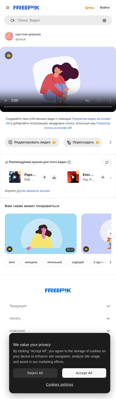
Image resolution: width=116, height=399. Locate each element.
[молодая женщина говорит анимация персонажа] (41, 234)
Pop (85, 179)
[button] (10, 20)
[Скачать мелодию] (54, 177)
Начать (60, 318)
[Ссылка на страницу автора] (9, 36)
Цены (89, 8)
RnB (27, 179)
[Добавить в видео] (44, 177)
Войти (105, 7)
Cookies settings (59, 384)
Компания (60, 331)
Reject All (35, 373)
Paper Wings (30, 175)
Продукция (60, 306)
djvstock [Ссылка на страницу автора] (20, 39)
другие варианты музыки (33, 191)
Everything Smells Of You (89, 175)
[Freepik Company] (58, 289)
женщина (31, 262)
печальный (54, 262)
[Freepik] (26, 8)
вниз (12, 262)
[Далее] (110, 142)
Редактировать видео (31, 143)
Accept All (84, 373)
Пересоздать (83, 143)
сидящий (77, 262)
